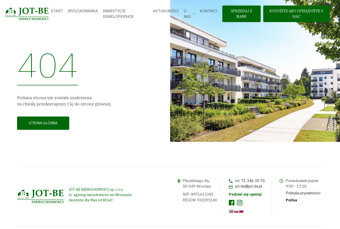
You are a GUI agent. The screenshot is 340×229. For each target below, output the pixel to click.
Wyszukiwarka (83, 11)
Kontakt (208, 11)
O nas (187, 14)
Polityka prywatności (303, 193)
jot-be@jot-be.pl (248, 186)
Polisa (291, 200)
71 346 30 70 (253, 180)
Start (57, 11)
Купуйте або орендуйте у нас (296, 14)
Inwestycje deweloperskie (118, 14)
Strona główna (43, 123)
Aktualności (166, 11)
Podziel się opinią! (245, 194)
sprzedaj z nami (241, 14)
